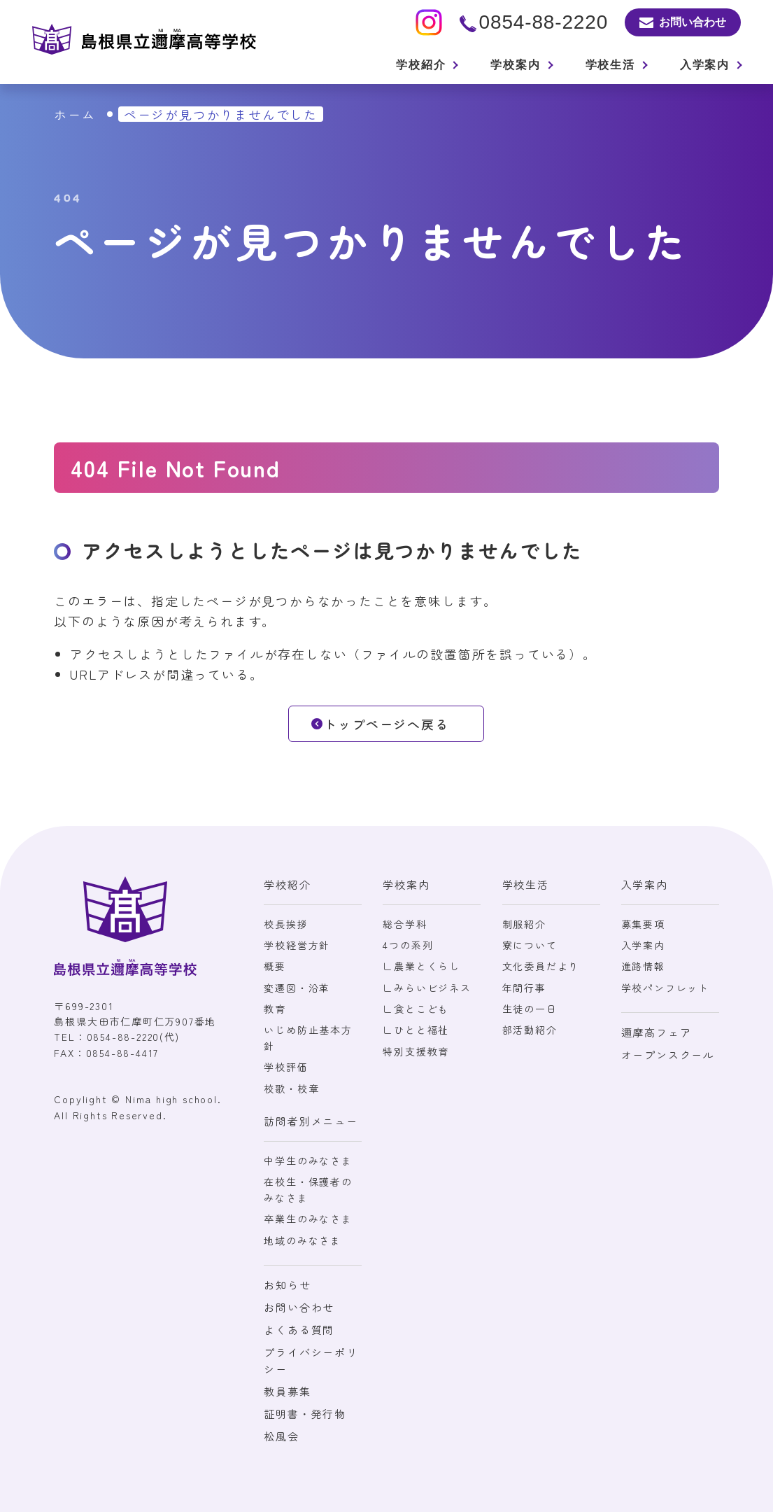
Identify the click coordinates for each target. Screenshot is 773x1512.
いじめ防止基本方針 (308, 1037)
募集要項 (643, 924)
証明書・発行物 (305, 1413)
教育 (275, 1009)
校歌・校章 (291, 1089)
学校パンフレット (665, 988)
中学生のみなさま (308, 1161)
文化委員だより (541, 966)
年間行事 (524, 988)
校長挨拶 (286, 924)
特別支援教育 (416, 1051)
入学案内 (643, 945)
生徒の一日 (530, 1009)
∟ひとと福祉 (416, 1030)
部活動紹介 (530, 1030)
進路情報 (643, 966)
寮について (530, 945)
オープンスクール (668, 1054)
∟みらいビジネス (427, 988)
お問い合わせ (299, 1307)
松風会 (281, 1436)
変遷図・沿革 (297, 988)
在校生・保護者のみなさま (308, 1189)
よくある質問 (299, 1329)
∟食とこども (416, 1009)
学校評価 (286, 1067)
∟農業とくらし (421, 966)
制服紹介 (524, 924)
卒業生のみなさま (308, 1219)
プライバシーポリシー (310, 1360)
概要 (275, 966)
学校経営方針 (297, 945)
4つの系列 (408, 945)
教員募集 (287, 1391)
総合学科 (405, 924)
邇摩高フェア (656, 1032)
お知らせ (287, 1285)
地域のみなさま (302, 1240)
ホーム (74, 114)
